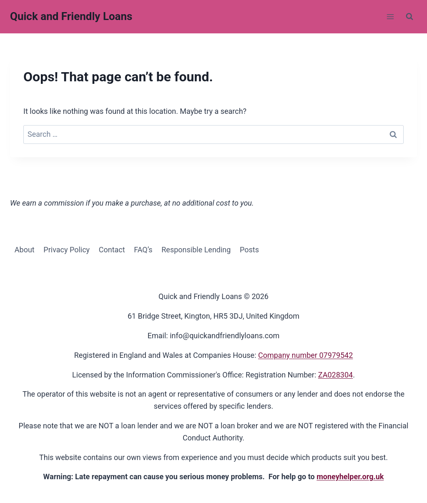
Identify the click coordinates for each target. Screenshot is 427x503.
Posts (249, 249)
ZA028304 (335, 374)
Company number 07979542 (305, 355)
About (25, 249)
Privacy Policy (66, 249)
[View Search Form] (409, 16)
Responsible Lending (196, 249)
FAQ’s (143, 249)
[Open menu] (390, 16)
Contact (112, 249)
